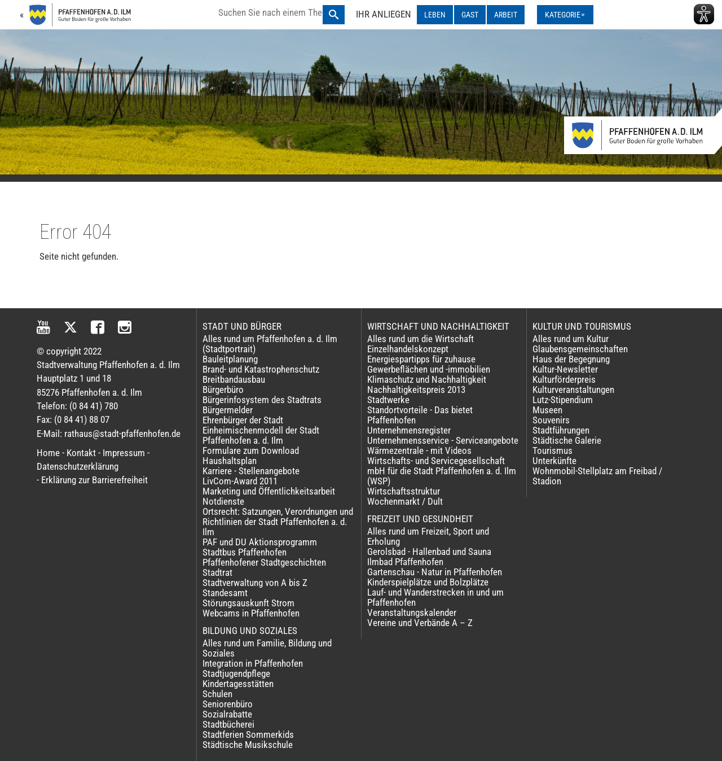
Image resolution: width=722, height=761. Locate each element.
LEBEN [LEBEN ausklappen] (435, 14)
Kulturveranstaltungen (573, 389)
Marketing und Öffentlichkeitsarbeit (268, 491)
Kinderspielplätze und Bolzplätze (427, 582)
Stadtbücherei (228, 724)
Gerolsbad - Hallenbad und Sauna (429, 551)
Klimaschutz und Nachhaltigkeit (426, 379)
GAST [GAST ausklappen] (469, 14)
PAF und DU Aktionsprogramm (259, 542)
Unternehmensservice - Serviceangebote (442, 440)
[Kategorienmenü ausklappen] (565, 14)
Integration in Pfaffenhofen (252, 663)
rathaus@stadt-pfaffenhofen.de (122, 433)
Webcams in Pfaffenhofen (251, 613)
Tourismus (552, 450)
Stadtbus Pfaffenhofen (244, 552)
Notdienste (223, 501)
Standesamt (225, 593)
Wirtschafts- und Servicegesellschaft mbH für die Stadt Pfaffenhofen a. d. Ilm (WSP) (441, 471)
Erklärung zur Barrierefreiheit (94, 480)
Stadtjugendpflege (236, 673)
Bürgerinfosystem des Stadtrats (262, 400)
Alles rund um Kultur (570, 339)
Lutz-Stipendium (562, 400)
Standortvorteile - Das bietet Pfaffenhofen (420, 415)
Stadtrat (217, 572)
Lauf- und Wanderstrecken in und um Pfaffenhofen (435, 597)
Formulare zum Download (250, 450)
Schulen (217, 694)
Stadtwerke (388, 400)
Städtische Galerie (566, 440)
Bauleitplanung (230, 359)
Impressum (124, 452)
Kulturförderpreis (564, 379)
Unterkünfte (554, 461)
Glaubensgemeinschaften (580, 349)
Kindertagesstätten (238, 684)
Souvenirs (551, 420)
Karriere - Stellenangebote (251, 471)
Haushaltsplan (229, 461)
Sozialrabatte (227, 714)
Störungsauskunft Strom (248, 603)
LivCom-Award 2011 (240, 481)
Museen (547, 410)
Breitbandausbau (233, 379)
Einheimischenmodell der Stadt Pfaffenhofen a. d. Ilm (260, 435)
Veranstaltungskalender (411, 612)
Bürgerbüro (223, 389)
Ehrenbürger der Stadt (242, 420)
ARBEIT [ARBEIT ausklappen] (505, 14)
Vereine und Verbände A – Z (420, 623)
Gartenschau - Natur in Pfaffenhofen (434, 572)
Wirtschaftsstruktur (403, 491)
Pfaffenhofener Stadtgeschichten (264, 562)
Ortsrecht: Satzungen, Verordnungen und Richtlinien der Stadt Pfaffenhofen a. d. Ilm (277, 521)
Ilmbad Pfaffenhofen (405, 562)
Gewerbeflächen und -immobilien (428, 369)
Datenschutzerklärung (77, 466)
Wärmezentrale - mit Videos (419, 450)
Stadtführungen (560, 430)
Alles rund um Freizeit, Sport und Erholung (428, 536)
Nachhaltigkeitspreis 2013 (416, 389)
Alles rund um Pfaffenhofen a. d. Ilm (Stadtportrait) (269, 344)
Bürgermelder (227, 410)
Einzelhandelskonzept (407, 349)
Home (48, 452)
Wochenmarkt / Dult (405, 501)
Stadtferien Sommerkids (248, 734)
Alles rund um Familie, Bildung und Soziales (267, 648)
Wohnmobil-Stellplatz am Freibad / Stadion (597, 476)
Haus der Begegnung (571, 359)
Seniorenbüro (227, 704)
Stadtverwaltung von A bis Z (254, 583)
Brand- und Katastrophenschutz (260, 369)
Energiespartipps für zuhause (421, 359)
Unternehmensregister (409, 430)
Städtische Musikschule (247, 745)
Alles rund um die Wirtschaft (420, 339)
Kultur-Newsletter (565, 369)
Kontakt (81, 452)
